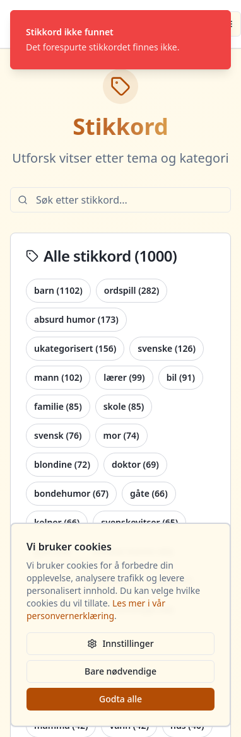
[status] (120, 39)
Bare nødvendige (120, 671)
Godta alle (120, 699)
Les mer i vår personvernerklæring (95, 609)
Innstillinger (120, 643)
